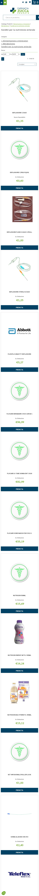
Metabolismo (5, 26)
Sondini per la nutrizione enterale (16, 46)
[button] (27, 64)
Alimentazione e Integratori (21, 24)
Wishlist (30, 2)
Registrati (26, 2)
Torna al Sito (1, 2)
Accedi (23, 2)
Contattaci (5, 2)
